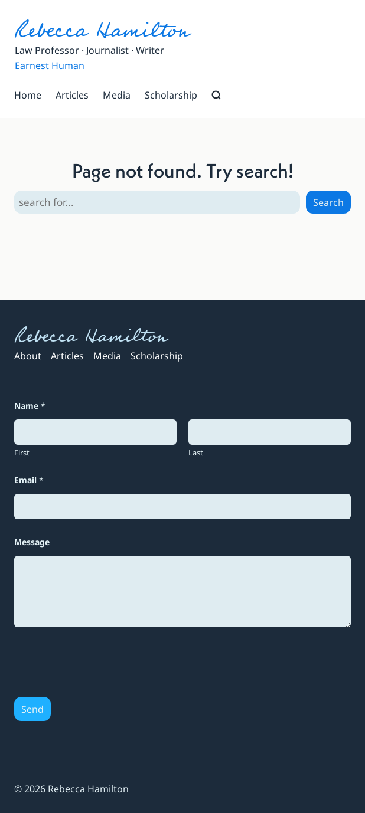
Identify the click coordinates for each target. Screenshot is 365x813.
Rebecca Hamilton (102, 30)
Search (328, 202)
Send (32, 709)
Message (32, 542)
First (22, 452)
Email (29, 480)
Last (195, 452)
